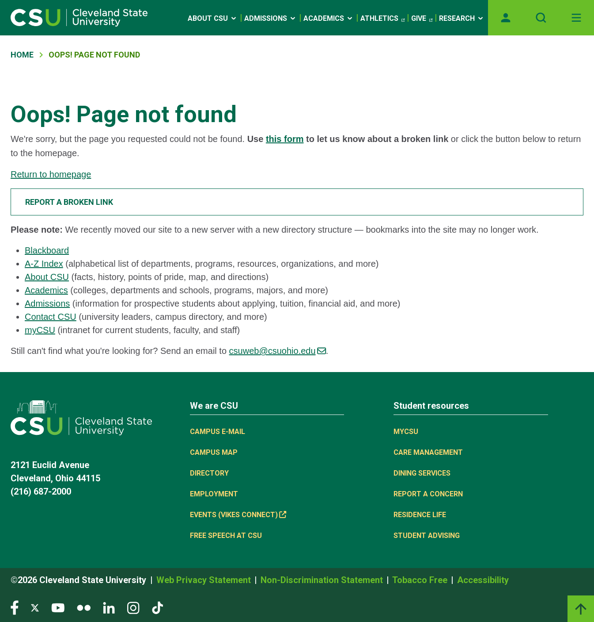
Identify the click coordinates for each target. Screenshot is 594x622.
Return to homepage (51, 174)
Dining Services (421, 473)
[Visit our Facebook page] (15, 607)
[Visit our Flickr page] (84, 607)
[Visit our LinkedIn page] (109, 607)
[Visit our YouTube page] (57, 607)
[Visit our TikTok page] (157, 607)
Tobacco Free (421, 580)
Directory (209, 473)
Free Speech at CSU (226, 535)
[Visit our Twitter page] (35, 607)
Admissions (270, 18)
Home (22, 54)
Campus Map (214, 452)
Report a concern (428, 494)
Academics (328, 18)
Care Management (428, 452)
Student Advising (426, 535)
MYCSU (405, 431)
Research (461, 18)
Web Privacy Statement (204, 580)
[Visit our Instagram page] (133, 607)
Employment (214, 494)
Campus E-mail (217, 431)
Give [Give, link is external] (421, 18)
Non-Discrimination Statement (323, 580)
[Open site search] (541, 17)
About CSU (213, 18)
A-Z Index (44, 264)
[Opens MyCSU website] (505, 17)
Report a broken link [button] (69, 202)
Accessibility (483, 580)
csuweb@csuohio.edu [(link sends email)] (277, 351)
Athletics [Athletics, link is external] (382, 18)
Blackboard (47, 250)
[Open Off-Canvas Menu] (576, 17)
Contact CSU (50, 317)
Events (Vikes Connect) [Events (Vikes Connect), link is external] (238, 515)
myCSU (40, 330)
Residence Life (419, 515)
